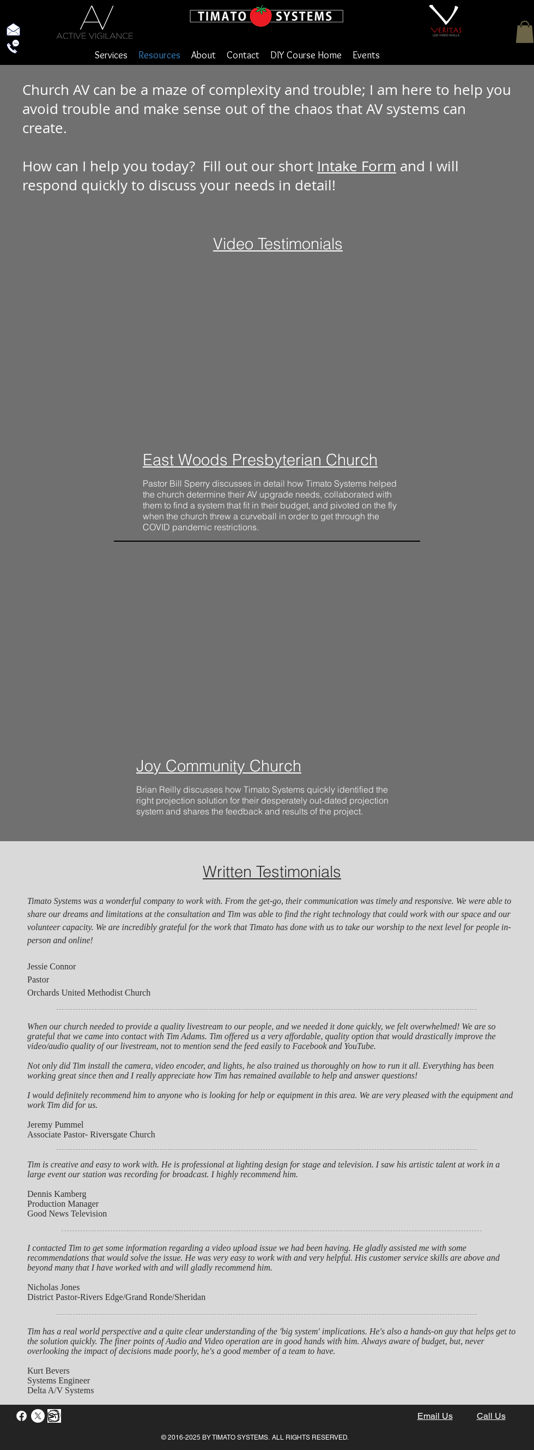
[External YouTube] (273, 354)
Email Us (435, 1416)
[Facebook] (21, 1416)
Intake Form (356, 166)
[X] (38, 1416)
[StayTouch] (54, 1416)
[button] (524, 32)
